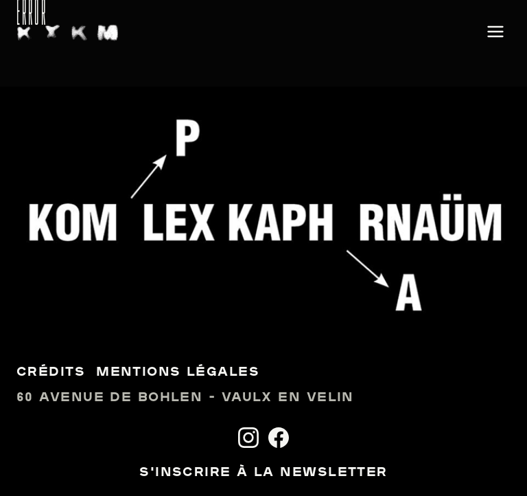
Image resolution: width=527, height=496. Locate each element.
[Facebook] (278, 437)
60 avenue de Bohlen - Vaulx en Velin (185, 398)
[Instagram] (248, 437)
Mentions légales (177, 372)
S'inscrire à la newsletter (263, 473)
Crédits (50, 372)
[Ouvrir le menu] (495, 32)
